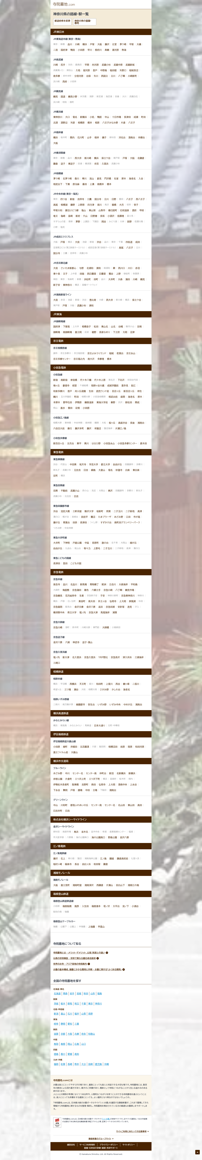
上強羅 (91, 927)
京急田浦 (110, 607)
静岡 (63, 1024)
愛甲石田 (67, 402)
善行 (69, 428)
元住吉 (77, 470)
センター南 (91, 773)
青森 (65, 993)
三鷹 (89, 199)
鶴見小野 (72, 96)
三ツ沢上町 (80, 779)
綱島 (93, 470)
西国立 (104, 76)
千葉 (83, 1003)
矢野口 (123, 70)
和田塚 (97, 864)
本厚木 (56, 402)
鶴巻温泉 (89, 402)
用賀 (108, 511)
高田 (139, 805)
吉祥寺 (80, 199)
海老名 (132, 178)
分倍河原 (78, 76)
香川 (77, 178)
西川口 (121, 268)
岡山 (70, 1044)
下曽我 (66, 326)
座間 (122, 397)
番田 (84, 184)
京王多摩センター (62, 359)
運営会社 (71, 1145)
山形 (92, 993)
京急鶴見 (57, 596)
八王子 (131, 123)
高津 (139, 511)
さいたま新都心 (68, 268)
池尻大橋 (65, 511)
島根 (63, 1044)
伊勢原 (78, 402)
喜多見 (124, 385)
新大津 (66, 657)
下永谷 (56, 790)
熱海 (124, 50)
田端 (82, 274)
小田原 (81, 50)
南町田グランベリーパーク (127, 522)
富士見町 (65, 885)
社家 (116, 178)
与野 (81, 268)
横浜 (84, 44)
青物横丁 (94, 584)
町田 (143, 117)
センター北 (78, 773)
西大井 (78, 158)
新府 (78, 216)
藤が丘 (56, 522)
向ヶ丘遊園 (80, 391)
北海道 (57, 993)
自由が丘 (117, 464)
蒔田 (93, 784)
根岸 (97, 137)
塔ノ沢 (107, 906)
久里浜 (105, 164)
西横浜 (73, 684)
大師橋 (105, 627)
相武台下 (57, 184)
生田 (91, 391)
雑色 (86, 590)
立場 (95, 790)
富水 (62, 408)
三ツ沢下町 (94, 779)
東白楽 (136, 470)
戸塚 (92, 44)
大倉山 (101, 470)
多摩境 (100, 359)
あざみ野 (118, 517)
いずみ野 (102, 704)
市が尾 (136, 517)
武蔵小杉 (106, 65)
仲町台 (102, 773)
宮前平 (84, 517)
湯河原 (115, 50)
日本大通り (99, 725)
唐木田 (143, 443)
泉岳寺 (56, 584)
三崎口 (56, 663)
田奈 (75, 522)
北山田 (121, 805)
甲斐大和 (57, 210)
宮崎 (90, 1064)
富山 (63, 1014)
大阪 (70, 1034)
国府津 (64, 50)
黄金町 (82, 601)
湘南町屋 (77, 885)
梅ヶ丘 (56, 385)
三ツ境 (67, 689)
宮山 (91, 178)
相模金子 (86, 326)
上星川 (109, 684)
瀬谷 (76, 689)
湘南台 (141, 423)
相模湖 (64, 205)
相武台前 (113, 397)
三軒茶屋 (77, 511)
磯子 (104, 137)
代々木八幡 (85, 380)
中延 (87, 543)
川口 (130, 268)
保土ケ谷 (106, 158)
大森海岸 (123, 584)
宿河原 (86, 70)
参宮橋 (73, 380)
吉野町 (85, 784)
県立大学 (71, 612)
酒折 (134, 210)
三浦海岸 (139, 657)
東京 (90, 1003)
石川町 (80, 137)
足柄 (139, 326)
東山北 (104, 326)
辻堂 (114, 44)
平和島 (134, 584)
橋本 (90, 123)
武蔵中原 (118, 65)
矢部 (72, 123)
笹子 (136, 205)
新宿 (72, 199)
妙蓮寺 (119, 470)
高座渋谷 (122, 423)
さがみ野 (104, 689)
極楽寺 (68, 864)
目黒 (55, 491)
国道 (63, 96)
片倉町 (68, 779)
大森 (120, 279)
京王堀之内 (79, 359)
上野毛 (96, 548)
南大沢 (91, 359)
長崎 (70, 1064)
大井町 (111, 279)
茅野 (78, 221)
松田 (96, 326)
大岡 (125, 332)
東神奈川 (57, 117)
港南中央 (122, 784)
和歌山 (91, 1034)
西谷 (118, 684)
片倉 (123, 123)
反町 (55, 476)
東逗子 (71, 164)
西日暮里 (91, 274)
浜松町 (87, 279)
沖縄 (106, 1064)
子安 (102, 596)
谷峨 (120, 326)
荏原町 (95, 543)
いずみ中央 (114, 704)
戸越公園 (77, 543)
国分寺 (98, 199)
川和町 (64, 805)
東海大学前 (102, 402)
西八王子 (140, 199)
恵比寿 (92, 300)
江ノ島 (103, 858)
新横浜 (83, 117)
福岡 (56, 1064)
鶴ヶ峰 (126, 684)
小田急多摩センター (127, 443)
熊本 (76, 1064)
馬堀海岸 (105, 612)
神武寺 (76, 642)
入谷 (141, 178)
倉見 (99, 178)
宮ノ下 (125, 906)
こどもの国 (75, 563)
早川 (90, 50)
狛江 (133, 385)
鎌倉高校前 (122, 858)
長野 (90, 1014)
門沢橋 (107, 178)
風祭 (76, 906)
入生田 (85, 906)
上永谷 (133, 784)
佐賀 (63, 1064)
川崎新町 (132, 76)
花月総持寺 (70, 596)
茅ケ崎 (123, 44)
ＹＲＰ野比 (103, 657)
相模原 (81, 123)
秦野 (113, 402)
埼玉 (76, 1003)
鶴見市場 (129, 590)
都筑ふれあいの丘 (79, 805)
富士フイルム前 (60, 752)
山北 (113, 326)
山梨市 (101, 210)
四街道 (129, 242)
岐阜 (56, 1024)
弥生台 (91, 704)
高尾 (55, 205)
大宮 (77, 242)
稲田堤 (113, 70)
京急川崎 (108, 590)
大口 (67, 117)
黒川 (86, 443)
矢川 (96, 76)
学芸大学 (93, 464)
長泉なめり (104, 332)
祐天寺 (82, 464)
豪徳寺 (66, 385)
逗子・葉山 (87, 642)
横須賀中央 (59, 612)
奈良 (83, 1034)
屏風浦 (132, 601)
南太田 (91, 601)
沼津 (132, 332)
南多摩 (56, 76)
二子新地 (130, 511)
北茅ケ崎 (67, 178)
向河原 (95, 65)
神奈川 (98, 1003)
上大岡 (122, 601)
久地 (78, 70)
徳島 (56, 1054)
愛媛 (70, 1054)
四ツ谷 (63, 199)
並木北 (84, 832)
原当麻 (76, 184)
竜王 (55, 216)
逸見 (129, 607)
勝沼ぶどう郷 (71, 210)
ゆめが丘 (128, 704)
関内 (72, 137)
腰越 (111, 858)
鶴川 (55, 397)
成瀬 (136, 117)
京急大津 (93, 612)
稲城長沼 (133, 70)
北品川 (73, 584)
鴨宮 (72, 50)
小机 (92, 117)
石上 (63, 858)
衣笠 (96, 164)
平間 (87, 65)
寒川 (84, 178)
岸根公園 (57, 779)
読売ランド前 (102, 391)
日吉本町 (57, 811)
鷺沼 (93, 517)
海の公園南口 (98, 837)
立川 (113, 76)
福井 (76, 1014)
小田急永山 (109, 443)
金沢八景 (90, 607)
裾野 (94, 332)
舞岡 (65, 790)
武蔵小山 (74, 491)
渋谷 (99, 242)
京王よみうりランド (96, 353)
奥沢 (110, 491)
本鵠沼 (97, 428)
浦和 (98, 268)
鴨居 (99, 117)
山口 (83, 1044)
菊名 (75, 117)
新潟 (56, 1014)
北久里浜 (76, 657)
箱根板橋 (67, 906)
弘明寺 (113, 601)
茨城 (56, 1003)
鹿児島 (98, 1064)
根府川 (98, 50)
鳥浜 (76, 832)
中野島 (103, 70)
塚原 (130, 747)
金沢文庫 (78, 607)
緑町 (65, 747)
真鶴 (107, 50)
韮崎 (70, 216)
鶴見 (55, 96)
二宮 (55, 50)
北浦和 (90, 268)
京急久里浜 (89, 657)
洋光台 (122, 137)
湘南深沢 (89, 885)
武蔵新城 (130, 65)
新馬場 (83, 584)
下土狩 (116, 332)
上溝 (92, 184)
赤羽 (137, 268)
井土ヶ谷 (102, 601)
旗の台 (105, 543)
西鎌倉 (100, 885)
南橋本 (100, 184)
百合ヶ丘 (116, 391)
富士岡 (78, 332)
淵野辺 (64, 123)
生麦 (81, 596)
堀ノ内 (82, 612)
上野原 (81, 205)
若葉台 (120, 353)
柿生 (139, 391)
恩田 (65, 563)
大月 (121, 205)
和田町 (99, 684)
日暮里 (102, 274)
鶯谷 (111, 274)
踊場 (80, 790)
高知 (76, 1054)
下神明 (66, 543)
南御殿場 (67, 332)
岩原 (122, 747)
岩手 (72, 993)
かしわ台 (116, 689)
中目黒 (73, 464)
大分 (83, 1064)
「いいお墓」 (106, 1119)
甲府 (141, 210)
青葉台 (66, 522)
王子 (65, 274)
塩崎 (63, 216)
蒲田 (127, 279)
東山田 (131, 805)
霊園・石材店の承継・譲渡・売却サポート (101, 1148)
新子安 (56, 285)
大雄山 (74, 752)
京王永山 (130, 353)
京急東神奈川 (128, 596)
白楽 (127, 470)
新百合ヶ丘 (128, 391)
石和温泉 (124, 210)
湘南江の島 (133, 885)
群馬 (70, 1003)
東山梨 (92, 210)
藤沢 (107, 44)
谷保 (88, 76)
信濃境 (120, 216)
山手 (89, 137)
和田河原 (139, 747)
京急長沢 (115, 657)
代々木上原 (99, 380)
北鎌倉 (140, 158)
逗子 (63, 164)
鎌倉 (55, 164)
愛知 (70, 1024)
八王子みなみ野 (110, 123)
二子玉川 (118, 511)
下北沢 (121, 380)
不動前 (64, 491)
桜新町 (100, 511)
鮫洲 (104, 584)
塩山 (83, 210)
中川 (67, 773)
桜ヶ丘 (112, 423)
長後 (132, 423)
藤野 (72, 205)
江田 (128, 517)
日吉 (86, 470)
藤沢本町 (79, 428)
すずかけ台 (105, 522)
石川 (70, 1014)
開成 (137, 402)
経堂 (74, 385)
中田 (87, 790)
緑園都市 (80, 704)
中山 (107, 117)
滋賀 (56, 1034)
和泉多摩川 (59, 391)
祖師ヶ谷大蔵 (97, 385)
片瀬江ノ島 (120, 428)
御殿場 (56, 332)
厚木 (123, 178)
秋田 (86, 993)
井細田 (73, 747)
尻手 (63, 65)
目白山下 (120, 885)
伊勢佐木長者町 (61, 784)
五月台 (70, 443)
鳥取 (56, 1044)
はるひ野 (96, 443)
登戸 (95, 70)
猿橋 (114, 205)
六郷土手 (96, 590)
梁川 (99, 205)
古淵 (55, 123)
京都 (63, 1034)
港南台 (131, 137)
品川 (70, 44)
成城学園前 (113, 385)
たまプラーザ (104, 517)
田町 (96, 279)
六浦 (67, 642)
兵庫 (76, 1034)
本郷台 (141, 137)
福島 (99, 993)
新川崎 (87, 158)
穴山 (85, 216)
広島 (76, 1044)
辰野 (129, 221)
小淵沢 (111, 216)
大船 (99, 44)
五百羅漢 (84, 747)
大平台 (116, 906)
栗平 (79, 443)
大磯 (139, 44)
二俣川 (135, 684)
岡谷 (104, 221)
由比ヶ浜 (86, 864)
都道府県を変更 (62, 21)
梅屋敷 (66, 590)
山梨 (83, 1014)
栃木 (63, 1003)
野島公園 (112, 837)
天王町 (82, 684)
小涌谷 (135, 906)
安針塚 (121, 607)
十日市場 (116, 117)
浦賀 (115, 612)
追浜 (100, 607)
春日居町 (112, 210)
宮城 (79, 993)
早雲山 (101, 927)
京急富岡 (57, 607)
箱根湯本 (96, 906)
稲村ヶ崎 (57, 864)
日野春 (93, 216)
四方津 (91, 205)
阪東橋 (75, 784)
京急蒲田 (76, 590)
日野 (114, 199)
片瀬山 (109, 885)
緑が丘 (133, 543)
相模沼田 (112, 747)
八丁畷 (121, 76)
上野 (118, 274)
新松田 (128, 402)
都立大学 (105, 464)
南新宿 (64, 380)
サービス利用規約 (87, 1145)
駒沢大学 (89, 511)
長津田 (127, 117)
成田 (137, 242)
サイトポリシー (128, 1145)
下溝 (67, 184)
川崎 (77, 44)
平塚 (131, 44)
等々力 (87, 548)
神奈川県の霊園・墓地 (82, 22)
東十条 (56, 274)
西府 (65, 81)
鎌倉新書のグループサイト (100, 1139)
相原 (97, 123)
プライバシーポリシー (109, 1145)
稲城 (111, 353)
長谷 (77, 864)
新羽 (111, 773)
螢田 (70, 408)
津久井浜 (127, 657)
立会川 (112, 584)
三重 (76, 1024)
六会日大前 (59, 428)
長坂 (102, 216)
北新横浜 (121, 773)
